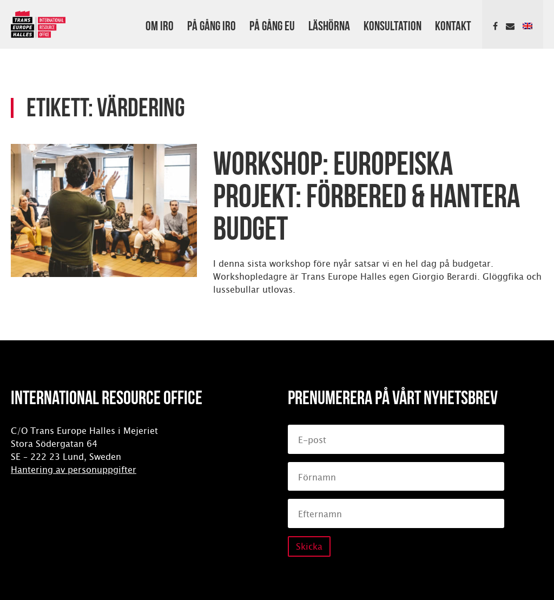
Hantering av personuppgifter (73, 470)
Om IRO (160, 24)
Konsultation (392, 24)
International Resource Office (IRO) (38, 24)
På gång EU (272, 24)
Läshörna (329, 24)
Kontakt (453, 24)
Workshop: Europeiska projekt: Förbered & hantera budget (366, 192)
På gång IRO (211, 24)
